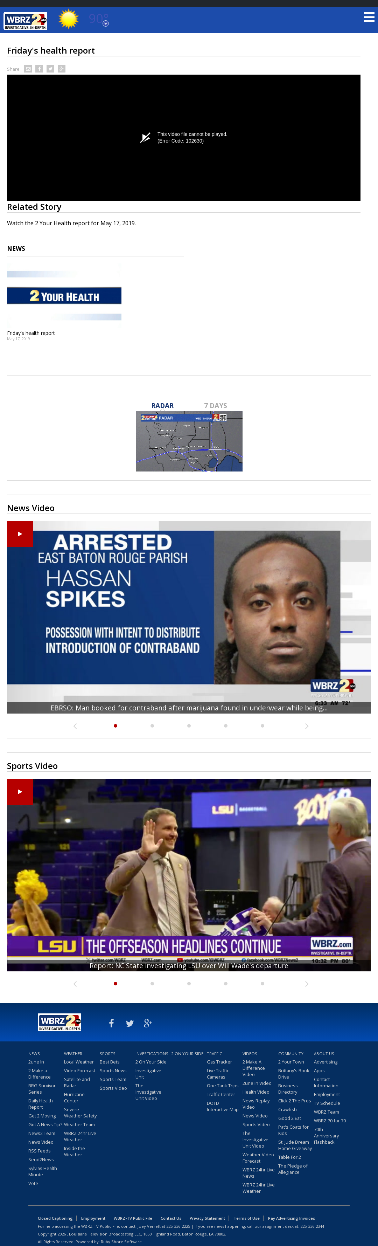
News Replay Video (256, 1103)
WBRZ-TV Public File (133, 1218)
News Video (41, 1142)
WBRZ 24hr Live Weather (80, 1136)
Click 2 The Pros (294, 1100)
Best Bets (110, 1062)
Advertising (325, 1062)
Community (290, 1053)
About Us (324, 1053)
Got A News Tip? (45, 1124)
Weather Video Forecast (258, 1157)
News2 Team (41, 1133)
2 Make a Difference (39, 1073)
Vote (33, 1183)
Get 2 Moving (42, 1116)
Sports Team (113, 1079)
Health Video (256, 1092)
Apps (319, 1070)
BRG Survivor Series (42, 1088)
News (34, 1053)
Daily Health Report (40, 1103)
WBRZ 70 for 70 (330, 1120)
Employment (327, 1094)
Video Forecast (79, 1070)
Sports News (113, 1070)
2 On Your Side (151, 1062)
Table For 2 (289, 1157)
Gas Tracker (219, 1062)
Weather (73, 1053)
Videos (250, 1053)
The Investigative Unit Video (148, 1091)
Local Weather (79, 1062)
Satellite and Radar (77, 1082)
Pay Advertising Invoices (291, 1218)
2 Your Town (291, 1062)
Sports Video (113, 1088)
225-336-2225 (178, 1226)
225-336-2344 (312, 1226)
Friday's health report (31, 333)
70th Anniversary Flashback (326, 1135)
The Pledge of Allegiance (293, 1169)
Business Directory (288, 1088)
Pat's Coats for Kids (293, 1130)
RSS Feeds (39, 1151)
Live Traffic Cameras (218, 1073)
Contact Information (326, 1082)
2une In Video (257, 1083)
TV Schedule (327, 1103)
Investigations (151, 1053)
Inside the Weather (74, 1151)
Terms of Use (246, 1218)
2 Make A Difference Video (254, 1068)
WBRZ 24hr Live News (259, 1172)
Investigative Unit (148, 1073)
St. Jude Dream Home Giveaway (295, 1145)
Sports (107, 1053)
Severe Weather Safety (80, 1112)
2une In (36, 1062)
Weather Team (79, 1124)
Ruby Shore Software (121, 1241)
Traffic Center (221, 1094)
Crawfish (287, 1109)
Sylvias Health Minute (42, 1171)
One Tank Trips (223, 1085)
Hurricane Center (74, 1097)
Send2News (41, 1159)
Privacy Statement (207, 1218)
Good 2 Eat (289, 1118)
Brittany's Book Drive (293, 1073)
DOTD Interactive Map (223, 1106)
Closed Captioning (55, 1218)
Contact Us (171, 1218)
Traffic (214, 1053)
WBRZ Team (326, 1112)
